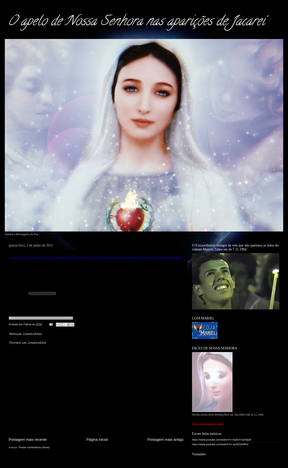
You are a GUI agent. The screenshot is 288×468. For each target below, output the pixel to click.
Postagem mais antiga (165, 439)
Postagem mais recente (28, 439)
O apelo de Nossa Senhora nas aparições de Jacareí (136, 22)
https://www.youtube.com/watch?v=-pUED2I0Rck (220, 444)
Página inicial (97, 439)
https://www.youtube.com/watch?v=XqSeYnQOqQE (221, 439)
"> (41, 318)
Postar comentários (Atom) (34, 447)
